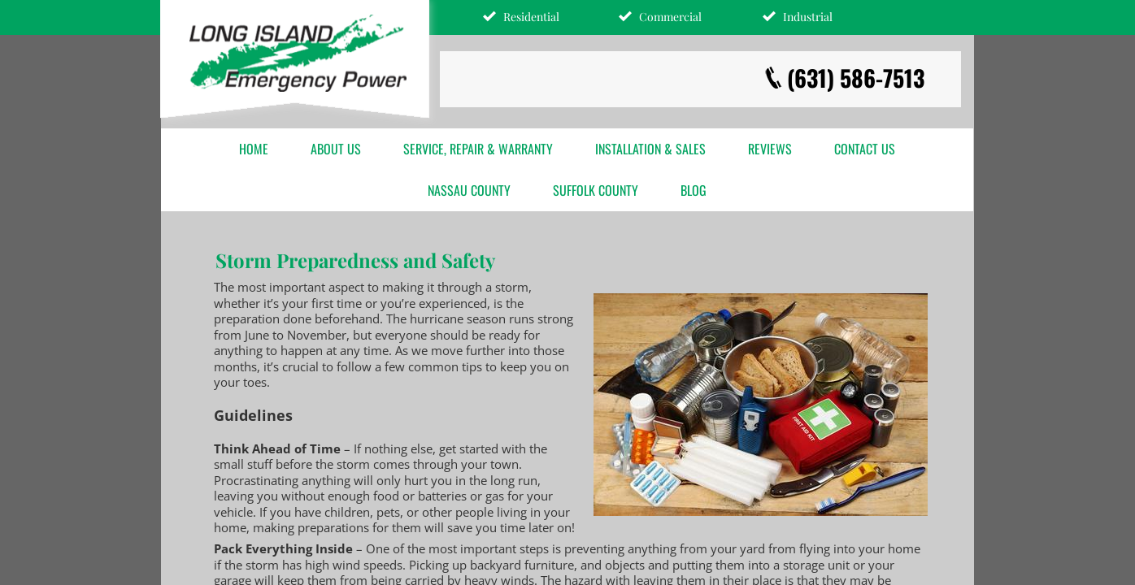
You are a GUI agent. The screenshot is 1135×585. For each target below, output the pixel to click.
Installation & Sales (650, 148)
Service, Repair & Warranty (478, 148)
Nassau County (469, 190)
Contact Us (864, 148)
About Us (336, 148)
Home (253, 148)
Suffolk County (595, 190)
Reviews (770, 148)
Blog (694, 190)
